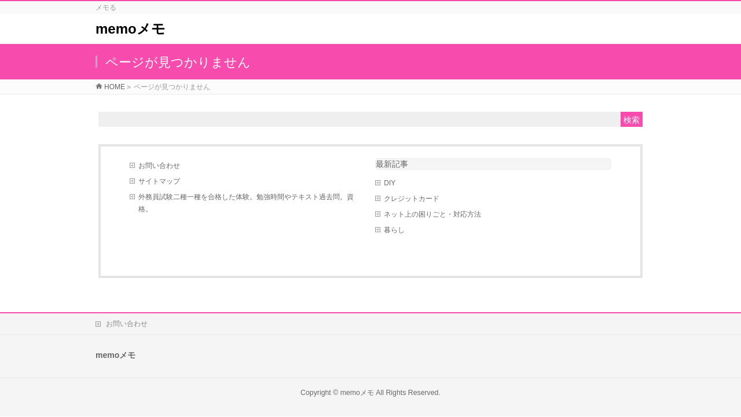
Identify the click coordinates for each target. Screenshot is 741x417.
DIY (389, 183)
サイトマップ (159, 181)
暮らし (394, 230)
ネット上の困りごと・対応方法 (432, 214)
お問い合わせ (159, 166)
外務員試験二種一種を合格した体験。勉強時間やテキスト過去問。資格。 (246, 203)
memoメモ (131, 28)
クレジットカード (411, 199)
